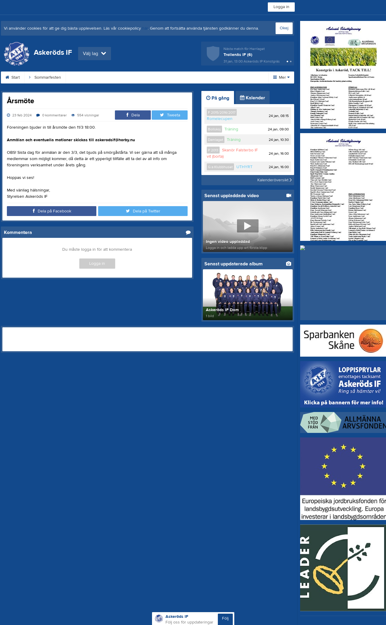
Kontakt (191, 77)
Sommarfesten (45, 77)
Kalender (252, 98)
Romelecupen (219, 118)
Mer (281, 77)
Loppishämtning (155, 77)
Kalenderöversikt (274, 180)
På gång (217, 98)
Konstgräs (117, 77)
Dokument (222, 77)
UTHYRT (244, 167)
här (145, 28)
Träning (231, 129)
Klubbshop (82, 77)
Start (12, 77)
